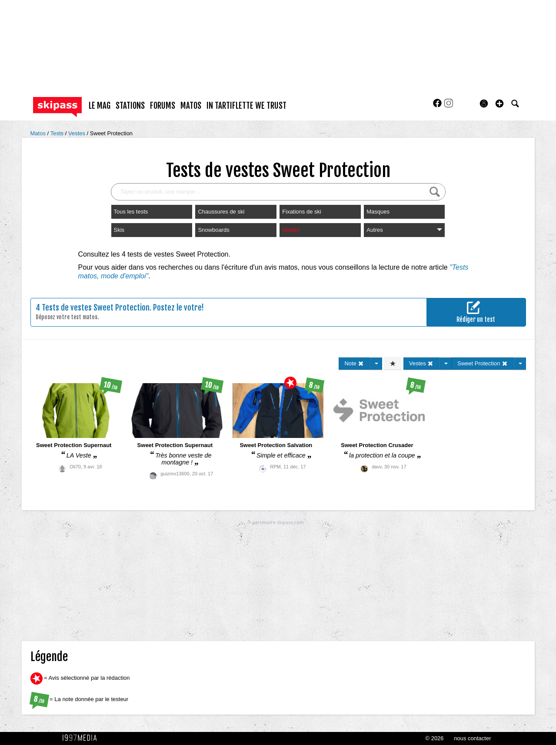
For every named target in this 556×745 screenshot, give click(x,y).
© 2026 (434, 738)
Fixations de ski (301, 211)
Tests (57, 133)
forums (162, 105)
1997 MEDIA (82, 738)
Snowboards (213, 230)
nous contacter (472, 738)
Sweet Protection (111, 133)
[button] (499, 103)
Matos (38, 133)
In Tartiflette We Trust (246, 105)
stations (130, 105)
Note (354, 363)
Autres (404, 230)
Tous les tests (131, 211)
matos (190, 105)
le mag (99, 105)
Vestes (77, 133)
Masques (378, 211)
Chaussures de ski (221, 211)
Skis (119, 230)
